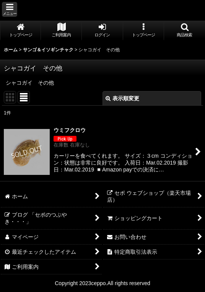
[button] (9, 9)
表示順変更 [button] (122, 98)
